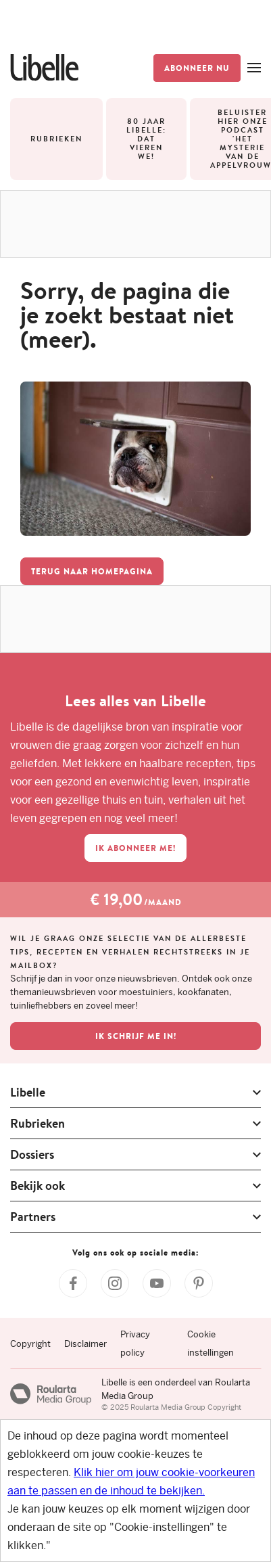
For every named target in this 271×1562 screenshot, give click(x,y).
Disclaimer (85, 1343)
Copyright (30, 1343)
